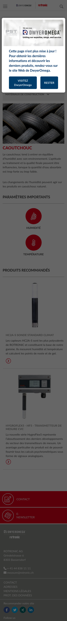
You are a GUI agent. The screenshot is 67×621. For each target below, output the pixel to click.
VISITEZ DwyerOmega (23, 82)
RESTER (49, 82)
